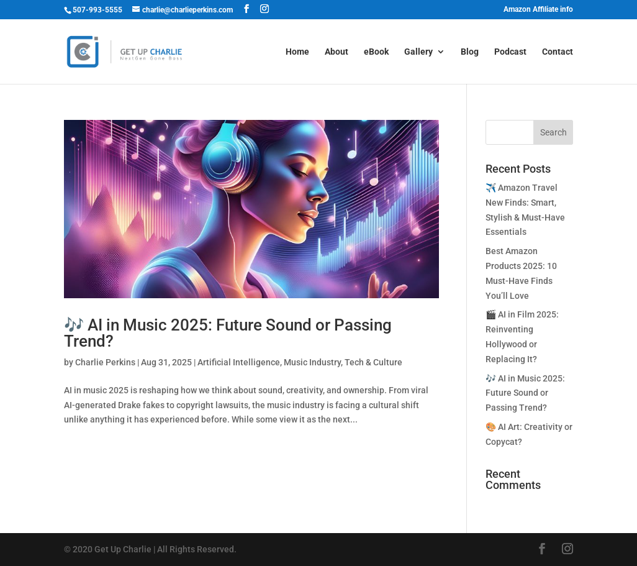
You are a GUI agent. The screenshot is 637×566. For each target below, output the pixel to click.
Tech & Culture (373, 362)
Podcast (510, 52)
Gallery (418, 52)
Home (297, 52)
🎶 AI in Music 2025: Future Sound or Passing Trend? (228, 333)
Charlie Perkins (105, 362)
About (336, 52)
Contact (557, 52)
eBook (376, 52)
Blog (470, 52)
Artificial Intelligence (238, 362)
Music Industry (312, 362)
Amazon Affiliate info (538, 10)
